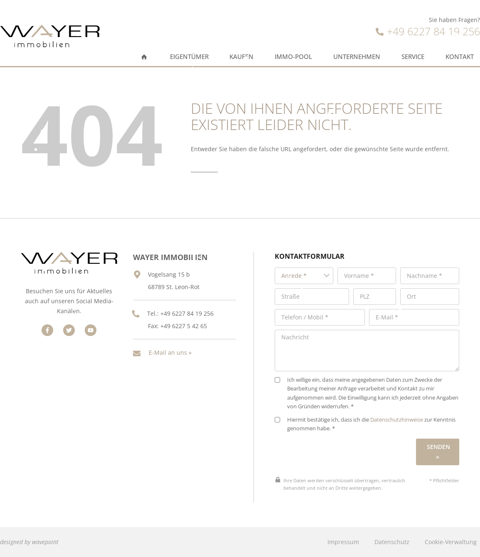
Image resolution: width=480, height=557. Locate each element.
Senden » (438, 452)
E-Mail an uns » (170, 352)
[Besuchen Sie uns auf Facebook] (47, 330)
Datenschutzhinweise (396, 419)
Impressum (343, 542)
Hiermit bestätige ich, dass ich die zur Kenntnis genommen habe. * (365, 424)
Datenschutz (391, 542)
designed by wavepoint (29, 542)
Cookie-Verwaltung (451, 542)
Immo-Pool (293, 56)
